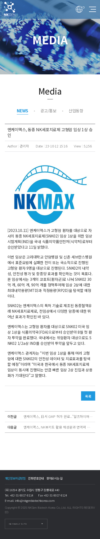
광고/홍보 (48, 110)
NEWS (22, 110)
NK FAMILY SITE (18, 524)
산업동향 (76, 110)
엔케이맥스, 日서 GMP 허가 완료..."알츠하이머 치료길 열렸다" (58, 416)
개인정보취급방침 (15, 478)
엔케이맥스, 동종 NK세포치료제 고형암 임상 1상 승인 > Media (14, 9)
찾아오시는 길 (54, 478)
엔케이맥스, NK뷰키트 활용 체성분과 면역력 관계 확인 (58, 427)
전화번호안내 (36, 478)
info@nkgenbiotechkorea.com (35, 500)
